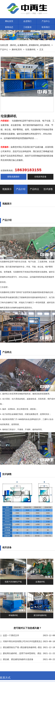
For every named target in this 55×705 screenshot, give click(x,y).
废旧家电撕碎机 (40, 615)
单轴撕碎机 (13, 615)
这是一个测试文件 (11, 635)
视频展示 (7, 189)
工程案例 (27, 27)
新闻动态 (9, 27)
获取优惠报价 (13, 177)
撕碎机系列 (17, 49)
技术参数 (48, 189)
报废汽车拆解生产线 (13, 582)
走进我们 (27, 21)
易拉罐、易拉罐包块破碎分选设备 (18, 659)
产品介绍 (20, 189)
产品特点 (34, 189)
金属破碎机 (40, 582)
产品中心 (46, 21)
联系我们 (46, 27)
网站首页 (9, 21)
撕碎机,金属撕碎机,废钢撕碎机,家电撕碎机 (30, 45)
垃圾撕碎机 (30, 49)
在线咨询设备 (40, 177)
